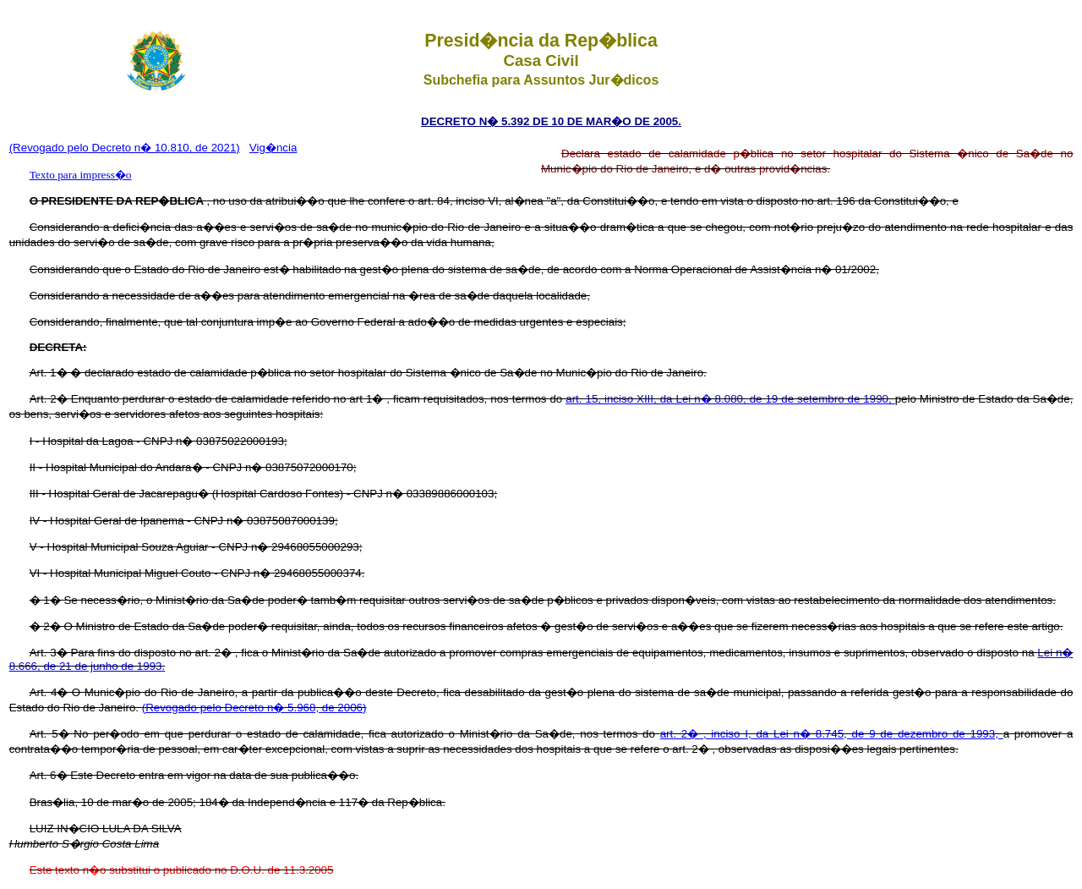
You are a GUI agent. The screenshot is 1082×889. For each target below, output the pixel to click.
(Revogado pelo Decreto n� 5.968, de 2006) (254, 707)
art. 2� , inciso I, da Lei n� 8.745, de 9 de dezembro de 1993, (831, 733)
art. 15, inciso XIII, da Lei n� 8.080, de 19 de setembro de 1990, (730, 398)
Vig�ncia (273, 147)
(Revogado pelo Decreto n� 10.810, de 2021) (124, 147)
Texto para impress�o (81, 174)
